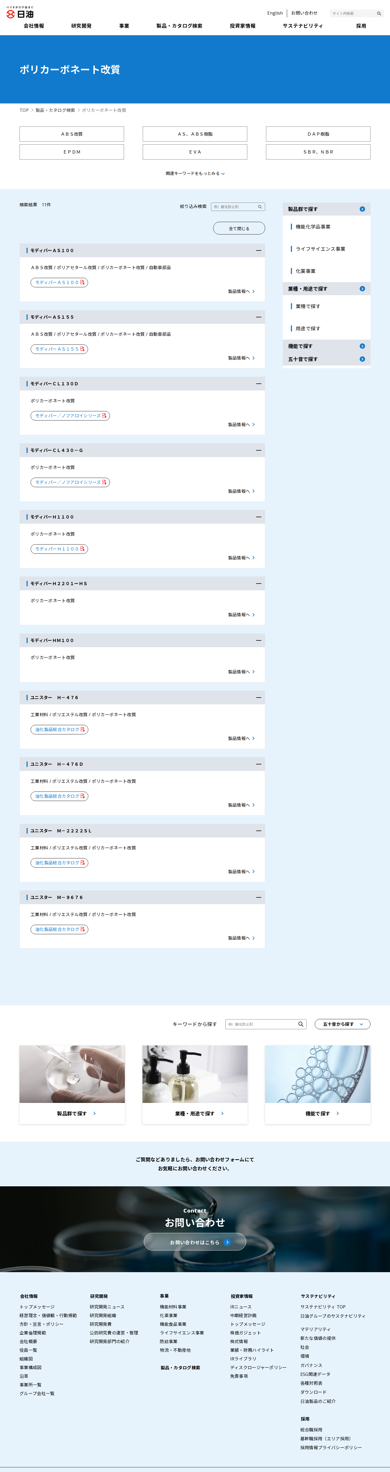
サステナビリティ (318, 1280)
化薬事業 (168, 1299)
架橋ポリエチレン (327, 152)
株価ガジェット (245, 1317)
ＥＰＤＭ (327, 134)
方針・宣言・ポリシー (42, 1308)
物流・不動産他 (175, 1334)
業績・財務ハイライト (252, 1334)
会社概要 (28, 1325)
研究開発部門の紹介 (109, 1325)
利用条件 (307, 1462)
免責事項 (239, 1360)
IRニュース (241, 1291)
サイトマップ (225, 1462)
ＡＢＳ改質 (62, 134)
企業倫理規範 (33, 1317)
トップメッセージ (37, 1291)
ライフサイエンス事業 (182, 1317)
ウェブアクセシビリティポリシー (357, 1462)
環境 (304, 1340)
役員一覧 (28, 1334)
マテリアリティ (315, 1313)
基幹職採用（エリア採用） (326, 1423)
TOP (24, 110)
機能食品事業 (173, 1308)
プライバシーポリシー (268, 1462)
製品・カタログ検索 (55, 110)
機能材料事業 (173, 1291)
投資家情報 (241, 1280)
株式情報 (239, 1325)
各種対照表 (311, 1367)
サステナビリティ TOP (323, 1291)
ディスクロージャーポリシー (258, 1351)
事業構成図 (31, 1351)
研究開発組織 (103, 1299)
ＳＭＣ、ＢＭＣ (239, 152)
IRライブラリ (243, 1343)
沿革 (24, 1360)
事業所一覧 (31, 1369)
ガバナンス (311, 1349)
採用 (304, 1403)
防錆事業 (168, 1325)
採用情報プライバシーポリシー (331, 1432)
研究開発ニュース (107, 1291)
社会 (304, 1331)
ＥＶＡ (62, 152)
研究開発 (98, 1280)
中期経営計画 (243, 1299)
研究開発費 (101, 1308)
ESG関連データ (315, 1358)
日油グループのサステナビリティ (333, 1300)
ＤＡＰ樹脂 (239, 134)
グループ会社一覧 (37, 1377)
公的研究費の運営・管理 (114, 1317)
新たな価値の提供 (318, 1322)
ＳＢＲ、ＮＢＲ (150, 152)
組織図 (26, 1343)
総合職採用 (311, 1413)
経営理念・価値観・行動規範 (48, 1299)
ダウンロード (313, 1376)
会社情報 (28, 1280)
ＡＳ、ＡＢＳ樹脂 (151, 134)
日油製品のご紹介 (318, 1385)
